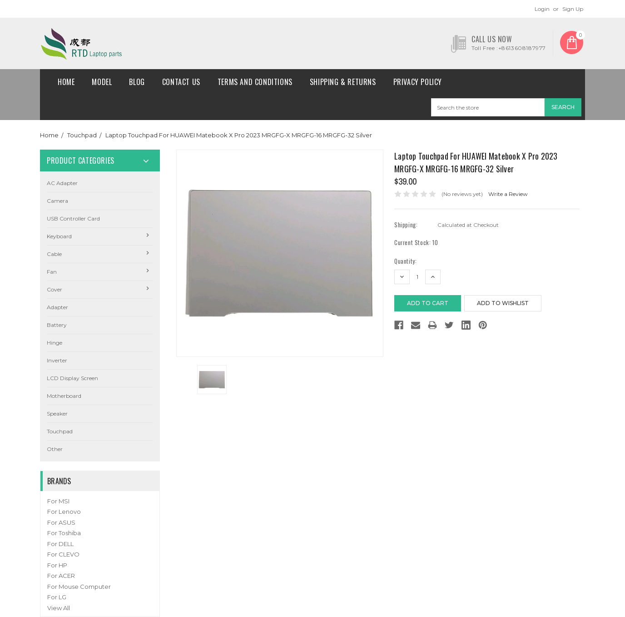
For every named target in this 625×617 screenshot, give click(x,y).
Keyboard (59, 236)
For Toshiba (64, 533)
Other (55, 449)
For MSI (58, 501)
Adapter (57, 307)
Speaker (57, 413)
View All (58, 608)
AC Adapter (62, 183)
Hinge (54, 342)
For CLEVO (63, 554)
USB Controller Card (73, 218)
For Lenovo (64, 511)
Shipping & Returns (343, 81)
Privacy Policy (417, 81)
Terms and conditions (255, 81)
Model (102, 81)
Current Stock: (416, 242)
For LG (56, 597)
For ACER (61, 575)
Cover (54, 289)
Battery (57, 324)
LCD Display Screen (72, 378)
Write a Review (508, 194)
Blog (136, 81)
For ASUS (61, 522)
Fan (52, 271)
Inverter (57, 360)
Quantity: (405, 261)
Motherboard (64, 395)
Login (542, 8)
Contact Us (181, 81)
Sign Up (572, 8)
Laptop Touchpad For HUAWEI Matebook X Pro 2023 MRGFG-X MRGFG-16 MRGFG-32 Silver (238, 135)
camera (57, 200)
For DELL (60, 543)
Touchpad (82, 135)
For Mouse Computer (79, 586)
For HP (57, 565)
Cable (54, 254)
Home (66, 81)
